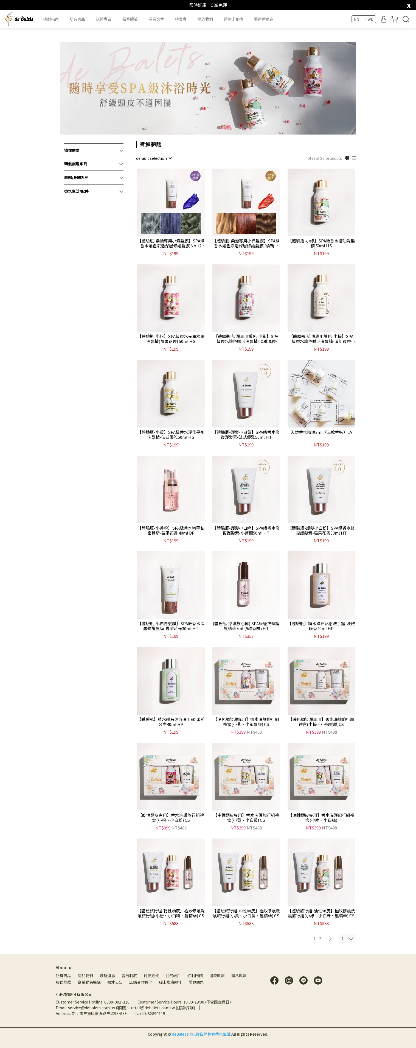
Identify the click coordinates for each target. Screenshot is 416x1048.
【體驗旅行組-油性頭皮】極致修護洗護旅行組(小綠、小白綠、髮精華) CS (321, 913)
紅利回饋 (195, 975)
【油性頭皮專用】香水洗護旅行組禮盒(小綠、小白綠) (321, 818)
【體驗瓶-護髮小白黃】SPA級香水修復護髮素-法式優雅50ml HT (246, 435)
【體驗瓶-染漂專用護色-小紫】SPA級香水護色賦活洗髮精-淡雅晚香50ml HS (246, 339)
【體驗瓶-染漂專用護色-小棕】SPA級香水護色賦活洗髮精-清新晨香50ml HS (321, 339)
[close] (409, 4)
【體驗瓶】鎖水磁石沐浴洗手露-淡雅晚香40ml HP (321, 626)
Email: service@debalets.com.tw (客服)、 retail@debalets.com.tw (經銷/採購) (125, 1007)
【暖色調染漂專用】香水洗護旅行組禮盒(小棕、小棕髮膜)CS (321, 722)
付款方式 (151, 975)
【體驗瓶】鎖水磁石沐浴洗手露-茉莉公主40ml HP (171, 722)
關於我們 (85, 975)
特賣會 (181, 19)
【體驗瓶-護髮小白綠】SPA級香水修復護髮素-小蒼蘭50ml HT (246, 530)
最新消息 (107, 975)
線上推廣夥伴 (170, 982)
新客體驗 (130, 19)
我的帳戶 (173, 975)
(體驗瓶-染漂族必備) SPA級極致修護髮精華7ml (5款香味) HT (246, 626)
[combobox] (153, 158)
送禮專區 (103, 19)
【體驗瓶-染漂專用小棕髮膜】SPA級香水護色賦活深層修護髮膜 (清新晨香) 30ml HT (246, 243)
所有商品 (63, 975)
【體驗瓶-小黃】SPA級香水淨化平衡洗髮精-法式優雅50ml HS (170, 435)
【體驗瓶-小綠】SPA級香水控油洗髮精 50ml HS (321, 243)
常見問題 (196, 982)
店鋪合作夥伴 (140, 982)
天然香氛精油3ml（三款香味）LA (321, 432)
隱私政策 (239, 975)
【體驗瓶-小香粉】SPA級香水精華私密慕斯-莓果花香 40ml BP (170, 530)
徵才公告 (115, 982)
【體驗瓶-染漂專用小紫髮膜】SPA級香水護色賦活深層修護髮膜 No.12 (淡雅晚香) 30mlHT (170, 243)
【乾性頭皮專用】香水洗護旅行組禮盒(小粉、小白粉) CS (171, 818)
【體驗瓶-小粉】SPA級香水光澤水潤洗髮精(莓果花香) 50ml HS (170, 339)
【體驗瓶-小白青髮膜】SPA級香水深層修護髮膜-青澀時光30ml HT (170, 626)
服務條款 (63, 982)
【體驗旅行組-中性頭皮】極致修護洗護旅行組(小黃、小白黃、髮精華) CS (246, 913)
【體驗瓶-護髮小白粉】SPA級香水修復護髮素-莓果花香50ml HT (321, 530)
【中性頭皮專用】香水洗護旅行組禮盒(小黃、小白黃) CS (246, 818)
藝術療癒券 (263, 19)
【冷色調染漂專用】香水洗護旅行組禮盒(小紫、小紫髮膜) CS (246, 722)
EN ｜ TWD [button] (363, 19)
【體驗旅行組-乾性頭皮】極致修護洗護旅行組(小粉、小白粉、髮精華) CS (171, 913)
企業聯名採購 (89, 982)
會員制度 (129, 975)
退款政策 (217, 975)
